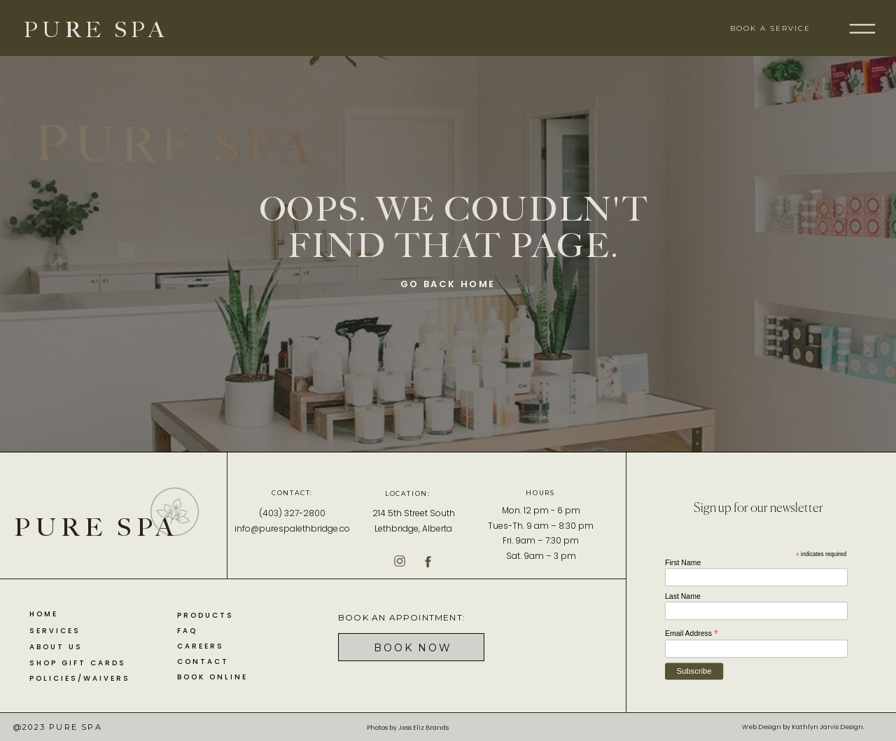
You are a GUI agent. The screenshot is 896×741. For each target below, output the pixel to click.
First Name (683, 562)
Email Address (691, 633)
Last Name (683, 596)
